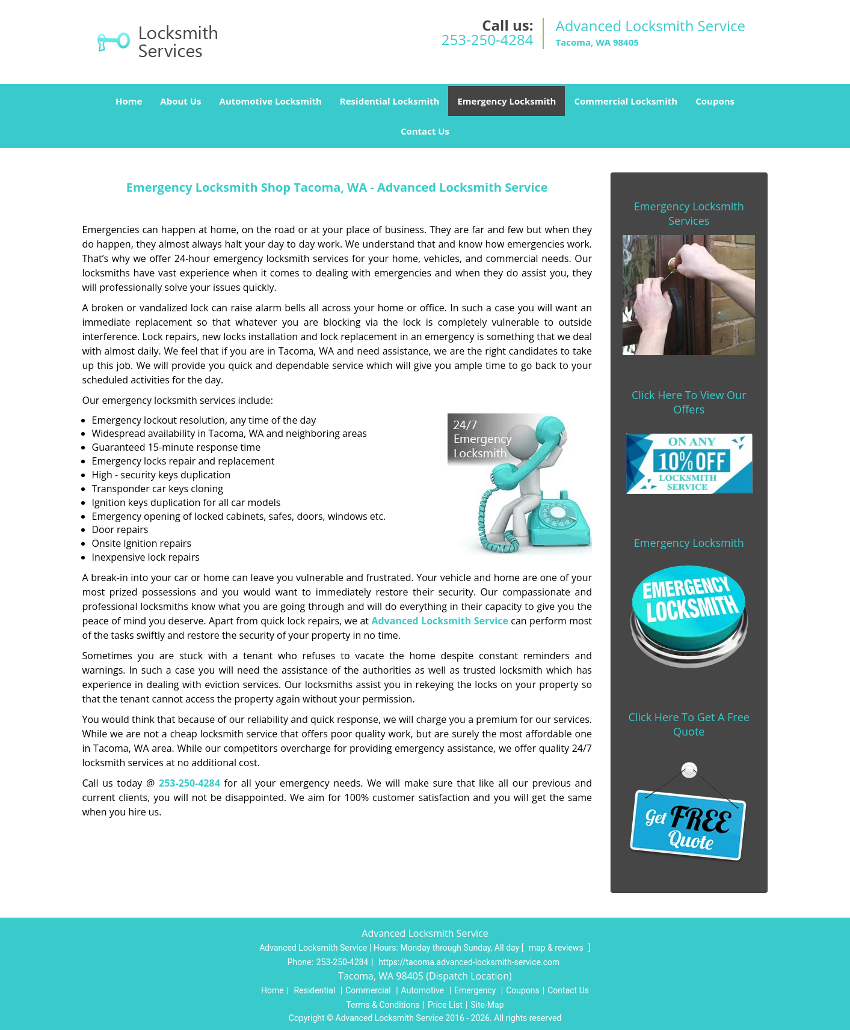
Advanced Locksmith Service (439, 620)
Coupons (715, 101)
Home (128, 101)
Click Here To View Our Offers (689, 402)
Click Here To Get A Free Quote (689, 724)
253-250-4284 (488, 39)
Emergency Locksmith (506, 101)
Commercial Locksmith (625, 101)
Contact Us (425, 131)
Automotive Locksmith (271, 101)
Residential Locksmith (390, 101)
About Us (180, 101)
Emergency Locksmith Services (689, 213)
